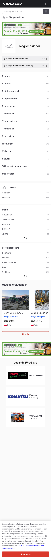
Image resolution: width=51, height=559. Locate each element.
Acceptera (26, 554)
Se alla (25, 334)
